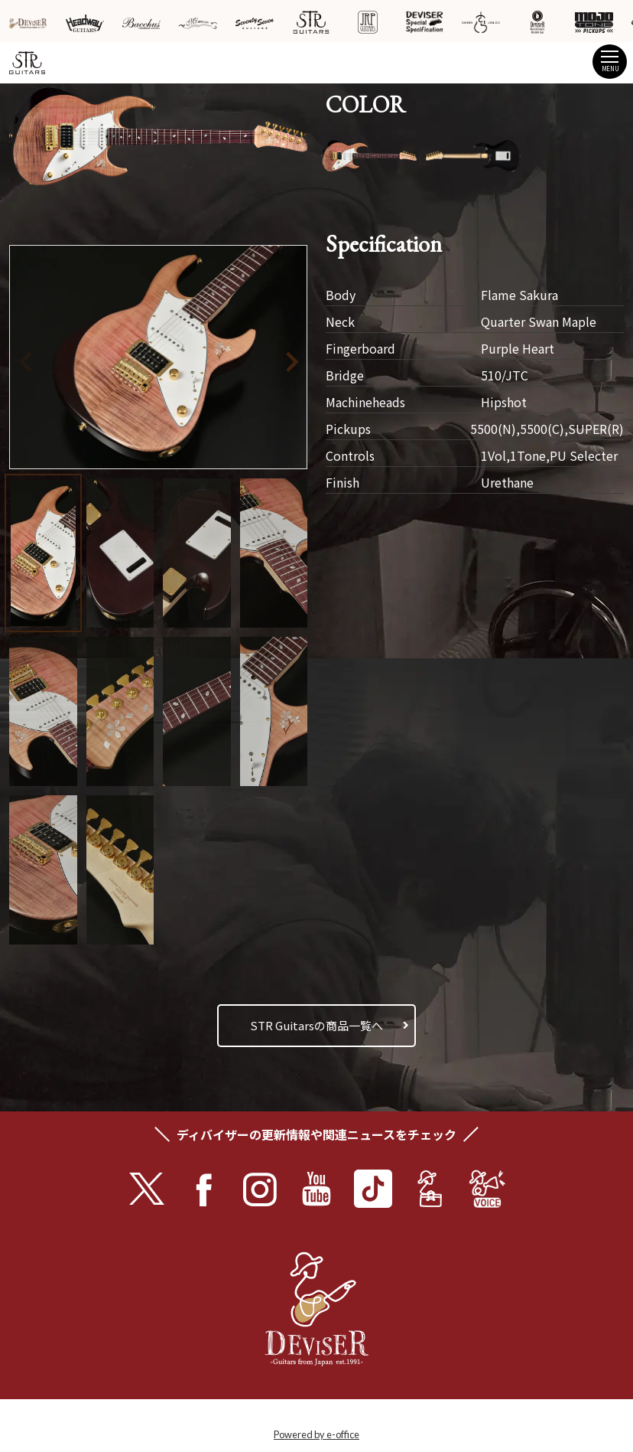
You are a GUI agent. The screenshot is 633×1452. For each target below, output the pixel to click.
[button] (270, 359)
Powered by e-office (316, 1434)
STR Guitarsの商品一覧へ (316, 1025)
